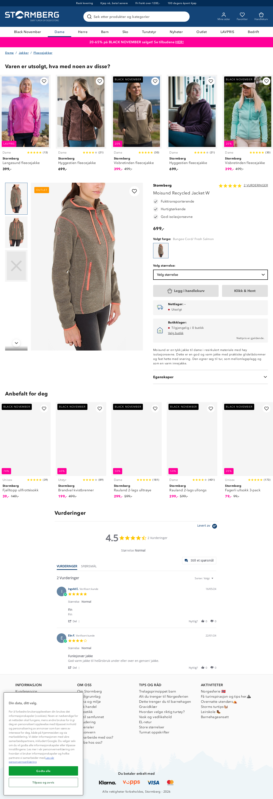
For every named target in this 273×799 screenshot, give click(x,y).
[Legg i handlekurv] (186, 291)
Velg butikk (175, 333)
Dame (59, 32)
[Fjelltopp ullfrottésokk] (25, 452)
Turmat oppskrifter (154, 732)
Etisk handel (87, 707)
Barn (105, 32)
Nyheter (176, 32)
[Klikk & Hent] (245, 291)
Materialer (85, 727)
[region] (43, 744)
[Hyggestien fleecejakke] (81, 125)
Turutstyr (149, 32)
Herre (82, 32)
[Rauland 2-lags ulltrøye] (136, 452)
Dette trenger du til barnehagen (165, 702)
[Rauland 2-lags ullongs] (192, 452)
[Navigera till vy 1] (16, 199)
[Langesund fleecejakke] (25, 125)
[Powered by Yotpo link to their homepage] (207, 527)
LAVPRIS (227, 32)
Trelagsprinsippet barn (157, 691)
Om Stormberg (89, 691)
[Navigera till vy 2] (16, 232)
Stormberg (162, 185)
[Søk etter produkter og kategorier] (137, 16)
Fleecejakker (42, 53)
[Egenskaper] (210, 376)
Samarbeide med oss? (95, 737)
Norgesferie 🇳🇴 (213, 691)
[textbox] (215, 579)
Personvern (86, 732)
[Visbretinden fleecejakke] (136, 125)
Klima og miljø (89, 702)
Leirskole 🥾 (211, 712)
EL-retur (145, 722)
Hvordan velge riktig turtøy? (162, 712)
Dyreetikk (85, 712)
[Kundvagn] (261, 16)
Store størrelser (151, 727)
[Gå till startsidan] (32, 16)
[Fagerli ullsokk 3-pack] (247, 452)
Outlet (201, 32)
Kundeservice (26, 691)
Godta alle (43, 771)
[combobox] (204, 578)
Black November (27, 32)
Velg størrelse (211, 274)
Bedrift (253, 32)
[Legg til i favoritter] (44, 81)
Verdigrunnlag (88, 696)
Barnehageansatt (215, 717)
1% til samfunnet (90, 717)
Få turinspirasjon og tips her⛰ (226, 696)
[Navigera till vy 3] (16, 266)
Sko (125, 32)
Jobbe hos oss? (90, 742)
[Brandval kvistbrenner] (81, 452)
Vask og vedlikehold (155, 717)
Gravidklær (148, 707)
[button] (74, 621)
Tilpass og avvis (43, 782)
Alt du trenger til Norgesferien (163, 696)
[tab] (199, 560)
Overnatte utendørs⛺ (219, 702)
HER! (179, 42)
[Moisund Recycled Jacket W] (160, 250)
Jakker (24, 53)
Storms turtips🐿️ (214, 707)
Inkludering (86, 722)
